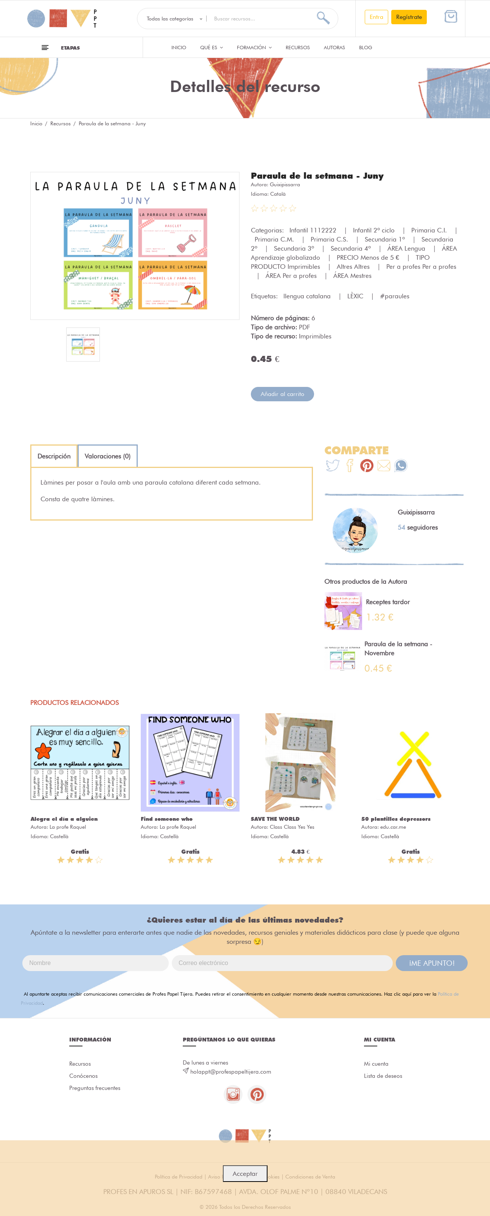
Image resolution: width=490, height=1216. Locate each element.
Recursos (298, 47)
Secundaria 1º (386, 239)
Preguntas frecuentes (94, 1088)
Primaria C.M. (275, 239)
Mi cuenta (376, 1063)
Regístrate (409, 16)
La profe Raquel (68, 827)
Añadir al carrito (282, 394)
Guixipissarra (285, 184)
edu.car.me (393, 827)
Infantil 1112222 (313, 230)
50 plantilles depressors (396, 819)
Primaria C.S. (330, 239)
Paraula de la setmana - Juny (317, 176)
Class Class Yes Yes (292, 827)
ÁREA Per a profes (292, 275)
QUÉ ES (211, 47)
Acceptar (245, 1173)
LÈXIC (356, 296)
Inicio (178, 47)
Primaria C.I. (430, 230)
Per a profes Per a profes (421, 266)
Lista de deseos (383, 1076)
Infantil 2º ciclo (375, 230)
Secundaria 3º (295, 248)
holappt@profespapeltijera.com (230, 1071)
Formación (254, 47)
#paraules (394, 296)
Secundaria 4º (352, 248)
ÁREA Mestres (352, 275)
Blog (365, 47)
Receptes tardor (388, 602)
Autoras (334, 47)
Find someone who (167, 819)
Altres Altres (354, 266)
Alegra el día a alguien (64, 819)
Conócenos (83, 1076)
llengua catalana (308, 296)
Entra (376, 16)
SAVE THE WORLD (275, 819)
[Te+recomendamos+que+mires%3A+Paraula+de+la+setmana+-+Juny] (349, 466)
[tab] (53, 456)
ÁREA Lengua (407, 248)
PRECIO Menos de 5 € (369, 257)
